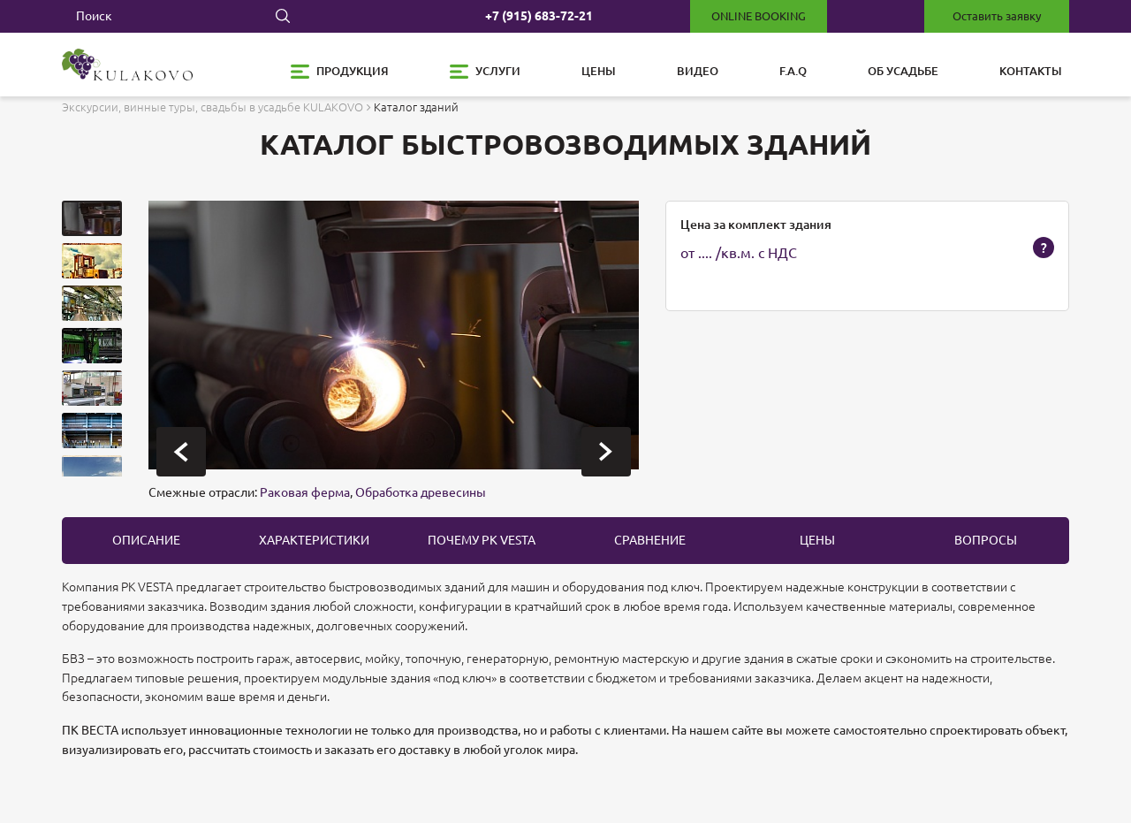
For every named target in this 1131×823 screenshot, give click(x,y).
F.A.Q (793, 71)
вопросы (985, 540)
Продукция (352, 71)
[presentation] (181, 451)
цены (817, 540)
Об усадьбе (903, 71)
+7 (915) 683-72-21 (539, 16)
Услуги (497, 71)
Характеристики (314, 540)
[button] (92, 218)
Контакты (1030, 71)
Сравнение (650, 540)
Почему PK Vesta (481, 540)
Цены (598, 71)
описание (146, 540)
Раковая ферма (305, 492)
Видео (697, 71)
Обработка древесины (420, 492)
